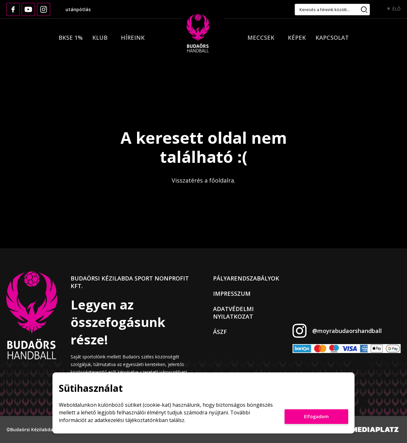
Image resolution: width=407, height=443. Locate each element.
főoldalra (221, 180)
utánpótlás (78, 9)
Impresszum (232, 293)
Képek (297, 37)
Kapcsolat (332, 37)
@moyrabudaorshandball (347, 331)
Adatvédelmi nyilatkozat (233, 312)
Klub (99, 37)
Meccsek (260, 37)
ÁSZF (220, 332)
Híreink (133, 37)
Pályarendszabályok (246, 278)
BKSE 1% (71, 37)
